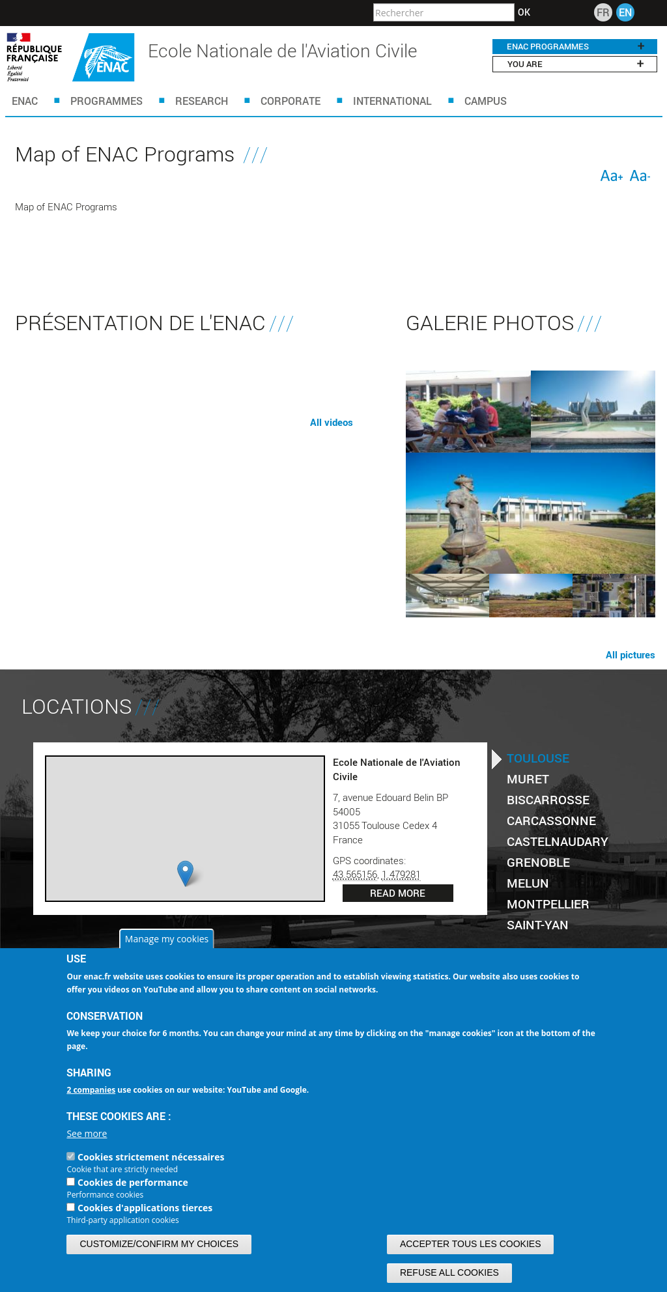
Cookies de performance (133, 1182)
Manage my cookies (166, 939)
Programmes (106, 100)
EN (625, 12)
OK (524, 12)
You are (575, 64)
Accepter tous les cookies (470, 1244)
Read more (397, 892)
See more (86, 1133)
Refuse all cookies (449, 1272)
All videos (331, 421)
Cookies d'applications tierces (145, 1207)
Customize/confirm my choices (158, 1244)
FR (603, 12)
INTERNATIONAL (392, 100)
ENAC (25, 100)
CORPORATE (290, 100)
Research (201, 100)
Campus (485, 100)
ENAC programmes (575, 46)
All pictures (630, 654)
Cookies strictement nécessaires (151, 1157)
